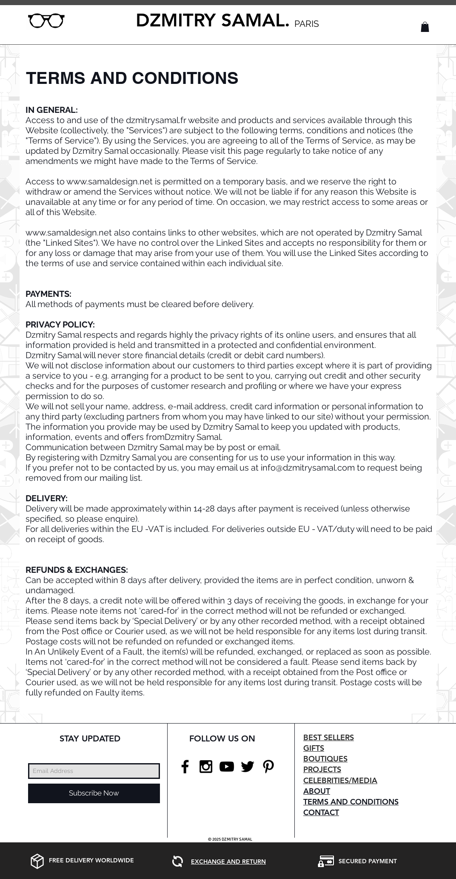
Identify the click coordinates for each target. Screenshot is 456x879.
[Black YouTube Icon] (227, 767)
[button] (425, 27)
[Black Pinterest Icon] (268, 767)
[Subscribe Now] (94, 793)
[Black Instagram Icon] (206, 767)
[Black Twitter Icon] (247, 767)
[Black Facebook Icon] (185, 767)
